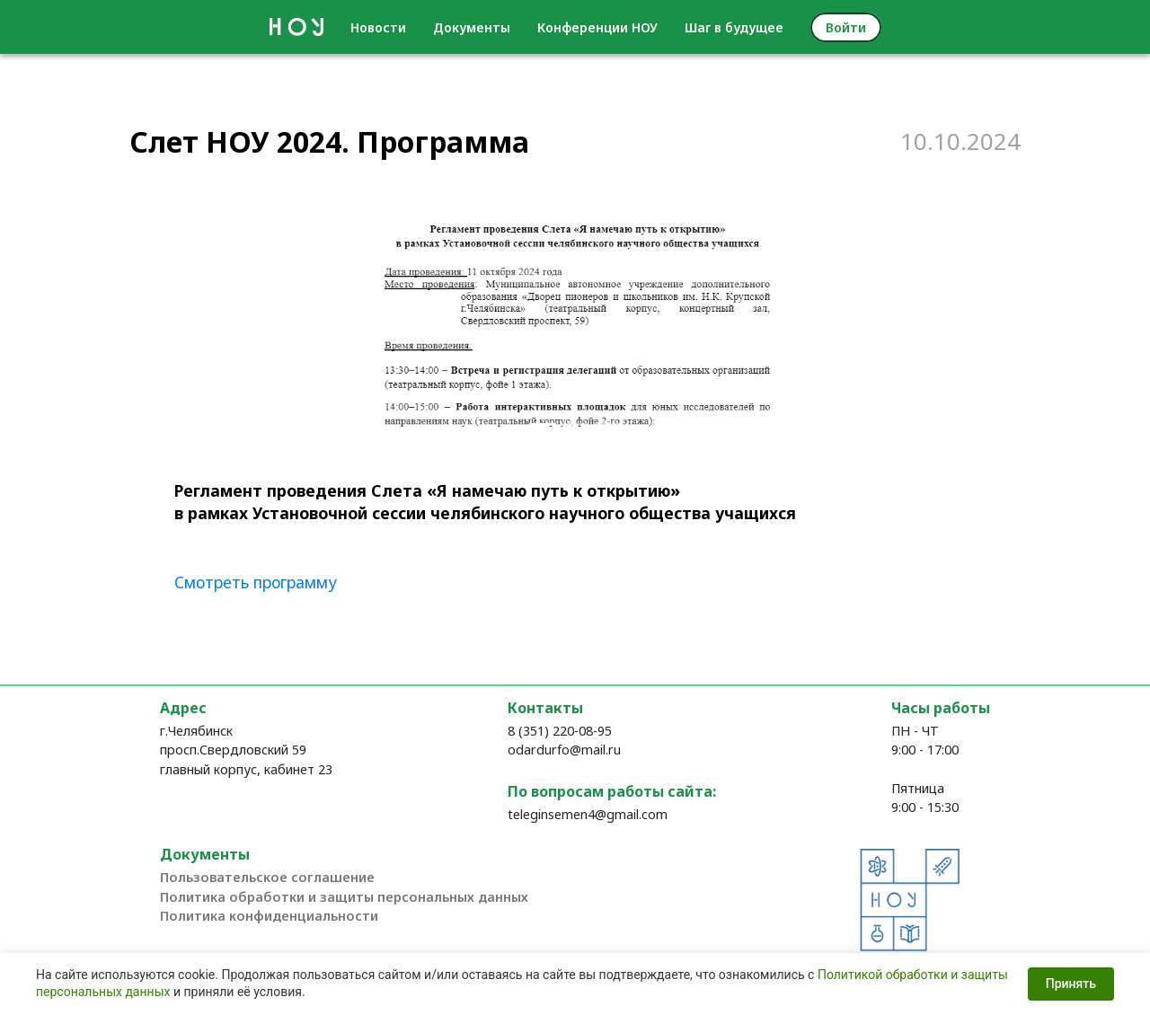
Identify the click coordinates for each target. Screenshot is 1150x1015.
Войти (846, 27)
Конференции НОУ (597, 27)
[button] (385, 319)
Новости (378, 27)
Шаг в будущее (734, 27)
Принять (1071, 984)
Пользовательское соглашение (267, 877)
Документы (471, 27)
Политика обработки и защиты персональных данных (344, 896)
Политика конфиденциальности (269, 915)
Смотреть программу (255, 582)
